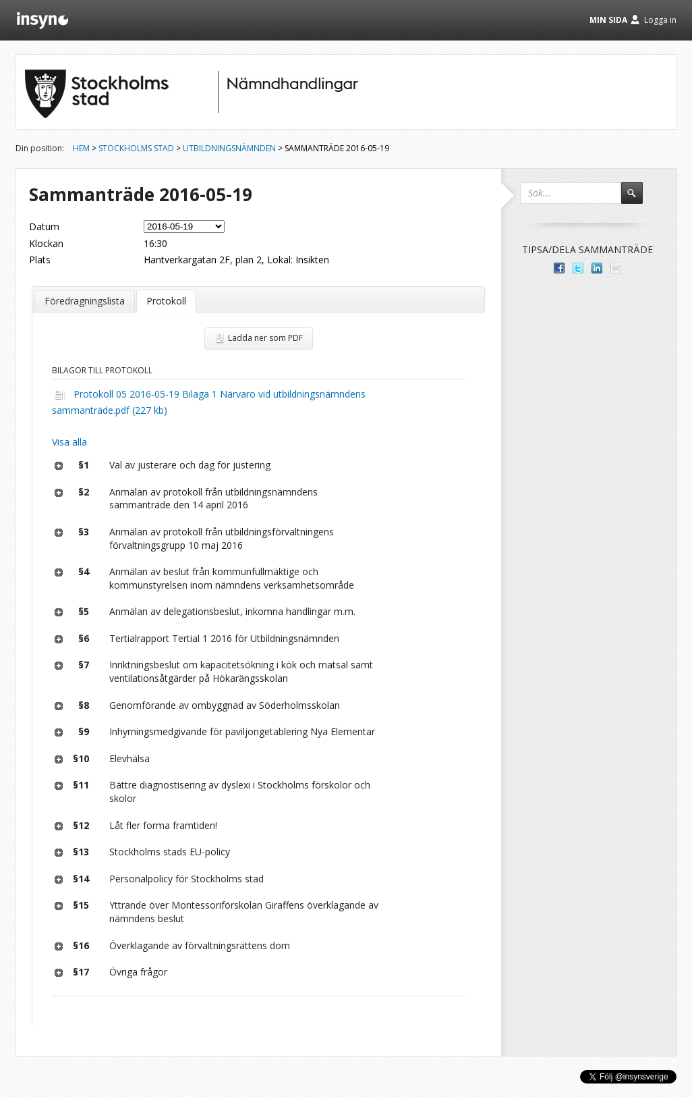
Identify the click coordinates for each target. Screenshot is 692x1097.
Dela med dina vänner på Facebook (559, 268)
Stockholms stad (136, 148)
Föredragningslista (85, 300)
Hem (81, 148)
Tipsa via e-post (615, 268)
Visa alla (69, 441)
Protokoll (166, 300)
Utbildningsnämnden (229, 148)
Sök (638, 199)
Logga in (660, 20)
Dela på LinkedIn (597, 268)
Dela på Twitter (578, 268)
